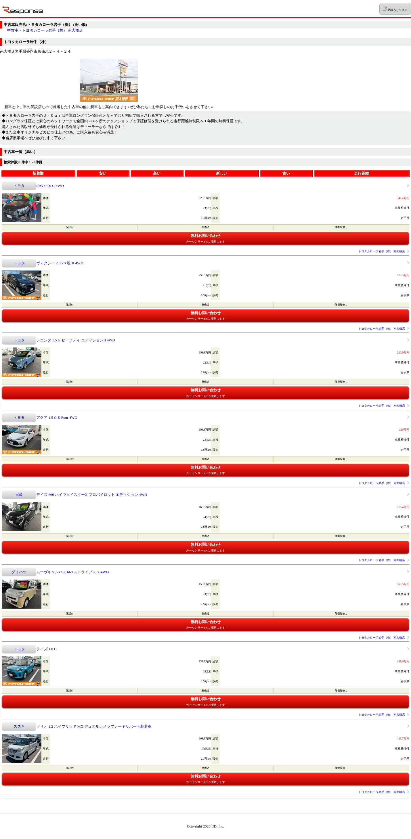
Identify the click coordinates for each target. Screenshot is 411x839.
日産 (19, 494)
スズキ (19, 726)
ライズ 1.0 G (46, 649)
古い (286, 173)
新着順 (38, 173)
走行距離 (361, 173)
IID (214, 826)
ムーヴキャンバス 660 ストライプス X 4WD (72, 572)
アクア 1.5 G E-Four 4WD (56, 417)
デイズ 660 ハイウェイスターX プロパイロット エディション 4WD (91, 494)
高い (156, 173)
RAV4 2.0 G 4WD (50, 186)
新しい (221, 173)
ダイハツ (19, 572)
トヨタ (19, 186)
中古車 (12, 30)
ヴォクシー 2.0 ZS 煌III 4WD (59, 263)
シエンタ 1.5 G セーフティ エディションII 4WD (75, 340)
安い (102, 173)
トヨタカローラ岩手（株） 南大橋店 (52, 30)
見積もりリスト (395, 9)
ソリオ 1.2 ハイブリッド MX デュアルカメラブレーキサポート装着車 (94, 726)
